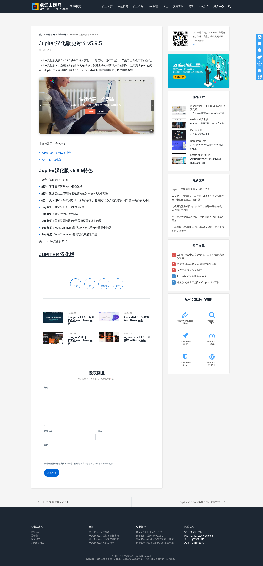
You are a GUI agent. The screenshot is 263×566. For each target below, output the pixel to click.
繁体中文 (75, 6)
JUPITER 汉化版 (51, 159)
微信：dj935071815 (194, 539)
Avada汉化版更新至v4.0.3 (191, 276)
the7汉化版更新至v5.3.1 (53, 502)
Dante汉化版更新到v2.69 (149, 532)
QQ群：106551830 (194, 542)
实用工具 (178, 6)
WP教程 (153, 6)
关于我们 (35, 535)
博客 (191, 6)
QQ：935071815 (193, 532)
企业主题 (62, 34)
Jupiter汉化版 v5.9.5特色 (56, 152)
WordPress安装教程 (99, 532)
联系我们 (35, 539)
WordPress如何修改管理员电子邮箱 (155, 539)
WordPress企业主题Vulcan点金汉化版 (207, 107)
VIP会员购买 (37, 542)
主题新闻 (123, 6)
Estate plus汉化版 (200, 154)
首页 (41, 34)
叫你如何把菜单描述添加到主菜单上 (155, 542)
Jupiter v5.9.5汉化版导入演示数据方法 (202, 502)
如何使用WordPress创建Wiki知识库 (197, 264)
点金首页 (107, 6)
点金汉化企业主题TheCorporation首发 (198, 282)
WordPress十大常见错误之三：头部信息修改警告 (200, 256)
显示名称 (49, 431)
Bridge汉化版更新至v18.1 (149, 535)
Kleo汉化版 (196, 130)
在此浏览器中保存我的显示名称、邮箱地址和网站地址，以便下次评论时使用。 (79, 463)
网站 (46, 445)
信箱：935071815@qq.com (198, 535)
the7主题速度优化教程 (189, 270)
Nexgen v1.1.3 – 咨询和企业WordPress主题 (81, 320)
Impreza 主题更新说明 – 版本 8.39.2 (190, 189)
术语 (165, 6)
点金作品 (138, 6)
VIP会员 (203, 6)
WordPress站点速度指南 (101, 542)
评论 (46, 387)
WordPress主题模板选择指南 (104, 535)
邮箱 (100, 431)
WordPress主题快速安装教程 (104, 539)
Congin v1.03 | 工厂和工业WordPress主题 (80, 340)
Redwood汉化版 (199, 119)
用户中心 (218, 6)
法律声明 (35, 532)
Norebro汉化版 (198, 140)
